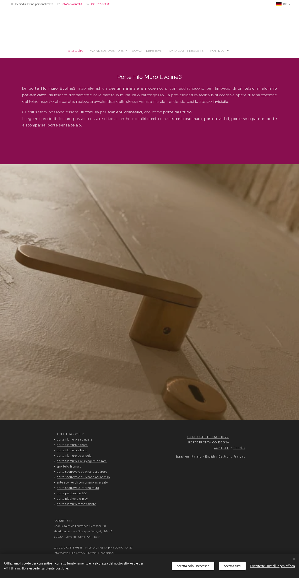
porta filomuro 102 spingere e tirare (82, 461)
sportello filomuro (69, 466)
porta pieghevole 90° (72, 493)
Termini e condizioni (101, 553)
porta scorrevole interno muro (78, 488)
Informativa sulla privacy (69, 553)
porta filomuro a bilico (72, 450)
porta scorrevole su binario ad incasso (83, 477)
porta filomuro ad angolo (74, 456)
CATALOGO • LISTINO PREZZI (208, 437)
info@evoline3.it (72, 4)
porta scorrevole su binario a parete (82, 472)
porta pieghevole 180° (72, 499)
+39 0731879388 (100, 4)
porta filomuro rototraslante (76, 504)
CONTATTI (221, 448)
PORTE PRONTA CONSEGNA (208, 442)
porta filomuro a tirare (72, 445)
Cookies (239, 448)
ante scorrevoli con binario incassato (82, 482)
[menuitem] (84, 50)
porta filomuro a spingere (74, 439)
